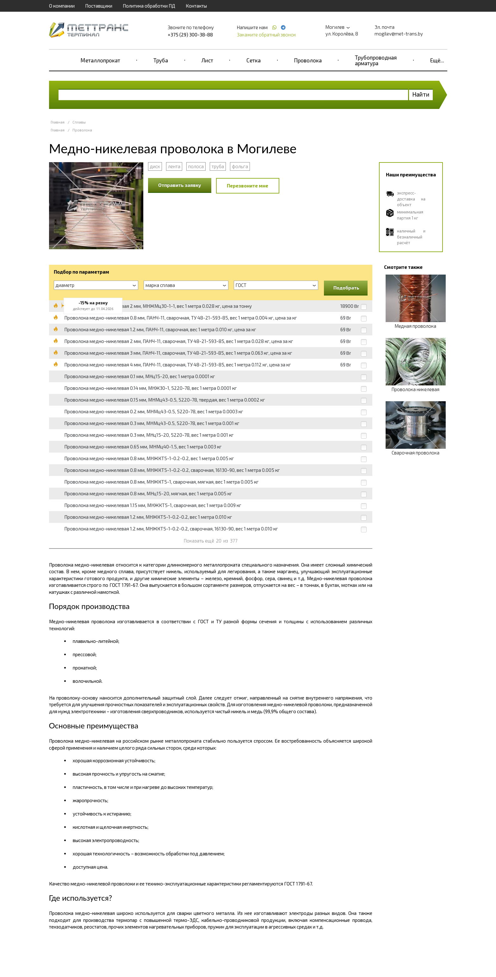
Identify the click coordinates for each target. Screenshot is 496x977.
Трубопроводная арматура (376, 60)
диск (155, 166)
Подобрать (346, 287)
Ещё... (437, 60)
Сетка (253, 60)
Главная (58, 122)
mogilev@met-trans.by (399, 33)
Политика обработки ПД (149, 6)
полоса (196, 166)
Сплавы (79, 122)
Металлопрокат (100, 60)
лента (174, 166)
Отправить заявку (179, 185)
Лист (207, 60)
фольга (240, 166)
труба (218, 166)
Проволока (308, 60)
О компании (62, 6)
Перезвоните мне (247, 185)
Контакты (196, 6)
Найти (421, 94)
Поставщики (98, 6)
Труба (160, 60)
